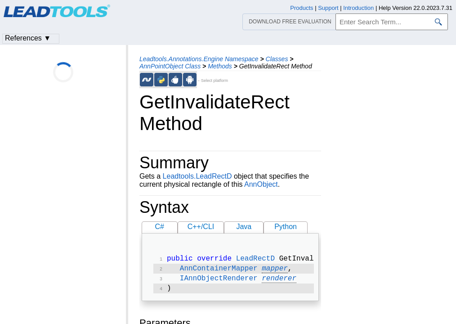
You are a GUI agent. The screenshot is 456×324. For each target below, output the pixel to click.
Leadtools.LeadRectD (197, 176)
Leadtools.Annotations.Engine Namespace (199, 59)
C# (159, 226)
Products (301, 7)
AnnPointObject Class (170, 66)
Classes (277, 59)
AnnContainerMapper (219, 270)
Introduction (358, 7)
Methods (220, 66)
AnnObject (261, 184)
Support (328, 7)
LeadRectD (255, 260)
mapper (275, 270)
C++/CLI (201, 226)
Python (285, 226)
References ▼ (28, 38)
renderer (279, 281)
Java (243, 226)
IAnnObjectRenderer (219, 281)
